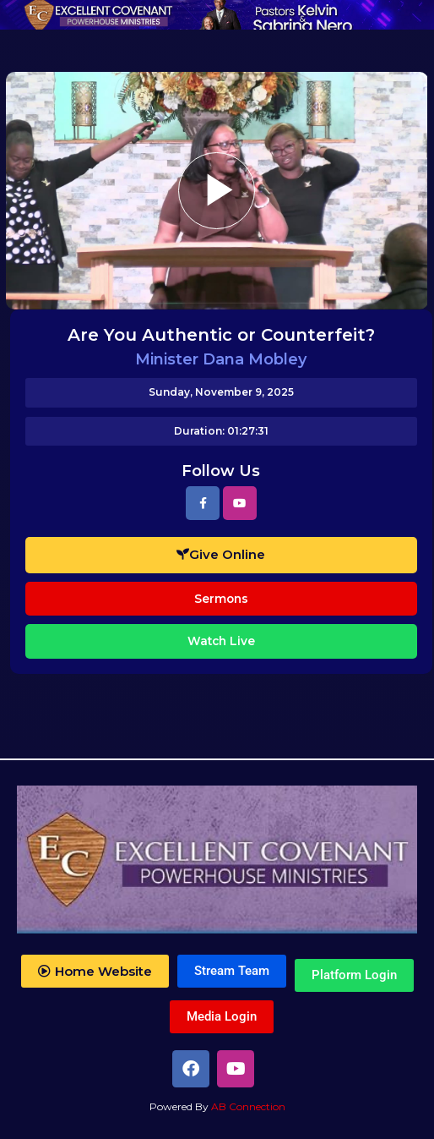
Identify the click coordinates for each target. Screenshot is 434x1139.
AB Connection (248, 1106)
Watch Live (221, 641)
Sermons (221, 598)
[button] (95, 971)
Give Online (220, 554)
